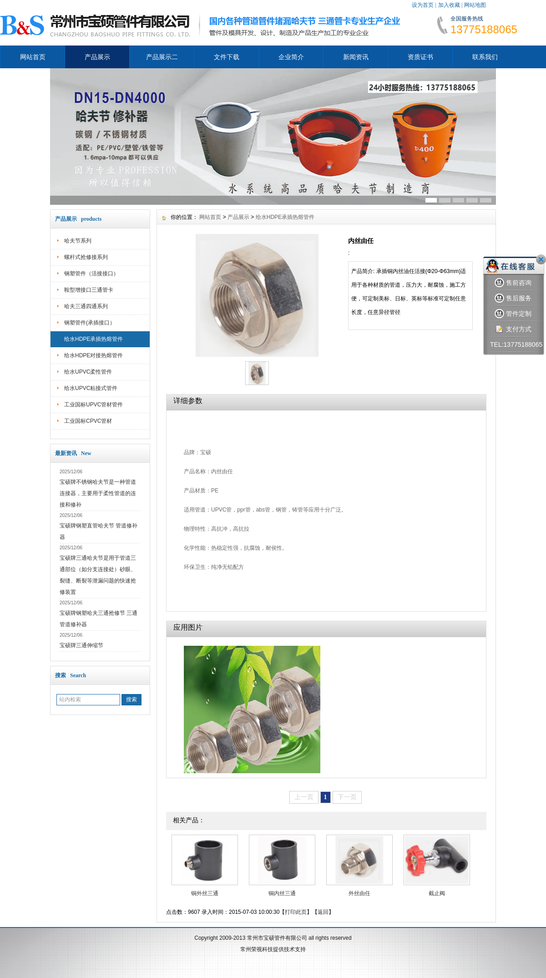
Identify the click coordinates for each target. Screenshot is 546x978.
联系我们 (485, 57)
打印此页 (296, 912)
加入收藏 (449, 5)
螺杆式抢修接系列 (86, 257)
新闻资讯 (356, 57)
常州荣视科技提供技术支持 (273, 949)
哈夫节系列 (77, 241)
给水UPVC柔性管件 (88, 372)
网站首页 (33, 57)
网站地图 (475, 5)
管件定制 (513, 314)
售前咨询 (513, 283)
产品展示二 (162, 57)
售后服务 (513, 298)
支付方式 (513, 329)
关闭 (541, 259)
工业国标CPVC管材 (88, 421)
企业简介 (291, 57)
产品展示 (97, 57)
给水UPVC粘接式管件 (90, 388)
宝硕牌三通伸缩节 (81, 645)
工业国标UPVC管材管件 (93, 404)
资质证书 (420, 57)
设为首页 (423, 5)
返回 (323, 912)
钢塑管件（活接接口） (91, 273)
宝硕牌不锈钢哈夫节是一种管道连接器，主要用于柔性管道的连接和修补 (98, 493)
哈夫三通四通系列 (86, 306)
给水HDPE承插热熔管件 (93, 339)
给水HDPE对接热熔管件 (93, 355)
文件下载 (226, 57)
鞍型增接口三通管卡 (88, 290)
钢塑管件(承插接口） (89, 322)
